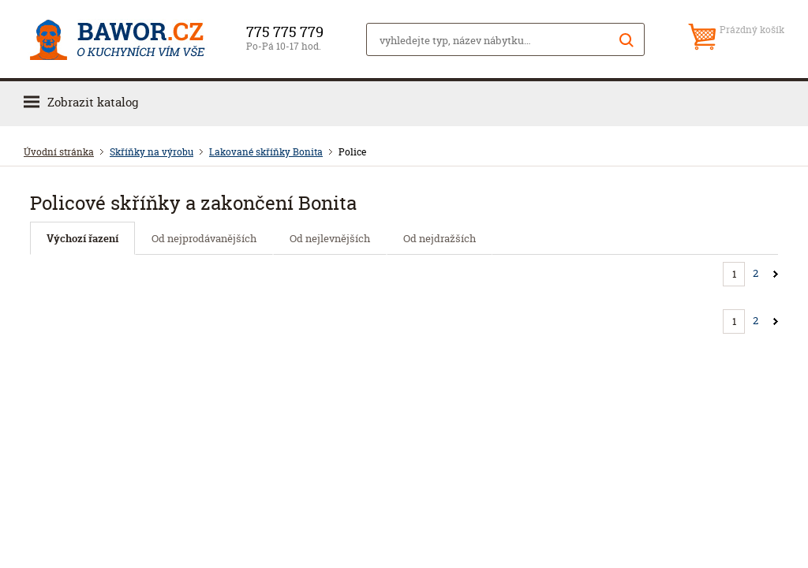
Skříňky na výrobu (151, 152)
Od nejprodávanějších (204, 238)
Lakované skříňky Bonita (266, 152)
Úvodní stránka (59, 152)
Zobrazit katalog (92, 102)
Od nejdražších (439, 238)
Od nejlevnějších (330, 238)
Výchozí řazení (82, 238)
